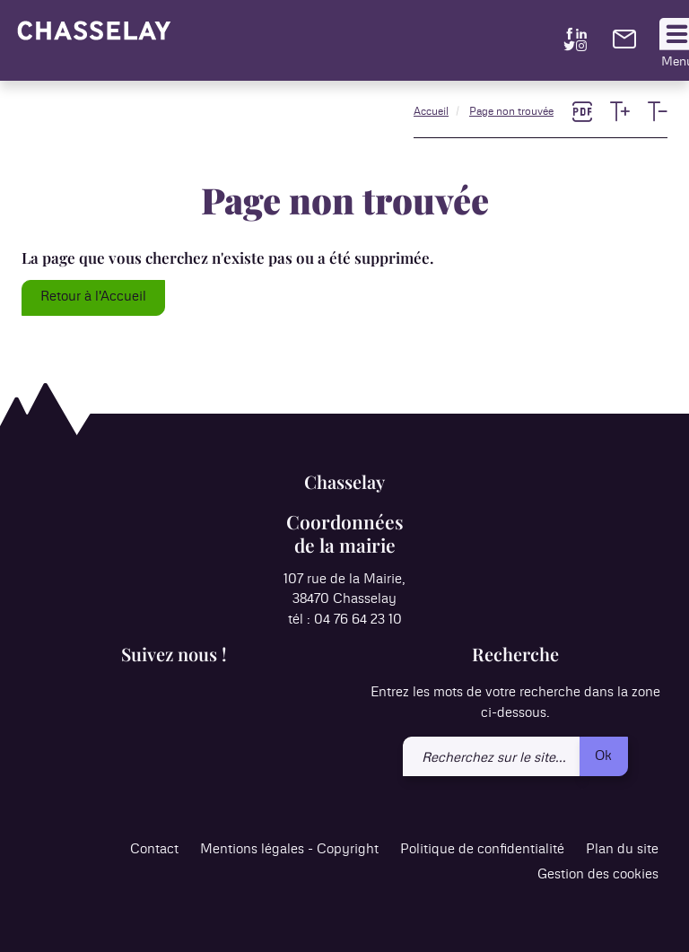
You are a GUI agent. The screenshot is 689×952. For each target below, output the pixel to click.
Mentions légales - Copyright (289, 849)
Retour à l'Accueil (93, 296)
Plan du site (622, 849)
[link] (624, 44)
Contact (154, 849)
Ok (603, 756)
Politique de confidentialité (482, 849)
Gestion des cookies (597, 874)
